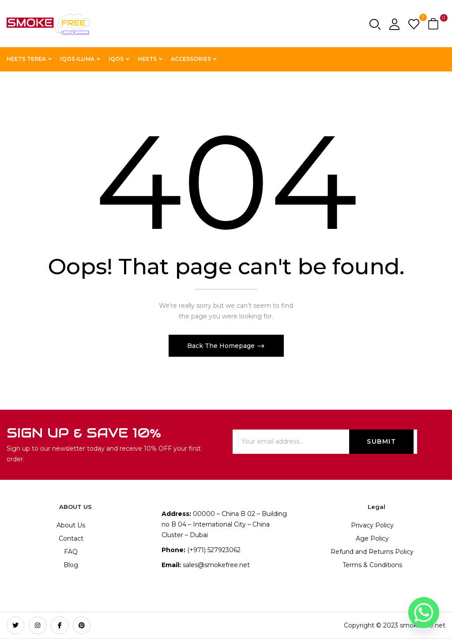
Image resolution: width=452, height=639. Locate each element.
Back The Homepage (221, 346)
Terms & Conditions (372, 565)
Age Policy (372, 538)
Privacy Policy (372, 525)
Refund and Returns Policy (372, 552)
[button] (434, 24)
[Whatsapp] (423, 612)
